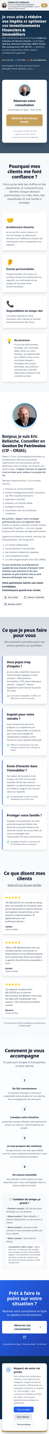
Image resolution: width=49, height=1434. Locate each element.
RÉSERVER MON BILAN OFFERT (24, 120)
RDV (44, 5)
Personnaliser (24, 1424)
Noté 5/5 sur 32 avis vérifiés (24, 885)
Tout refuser (23, 1416)
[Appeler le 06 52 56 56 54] (24, 1337)
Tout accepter (23, 1409)
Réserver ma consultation (28, 1327)
